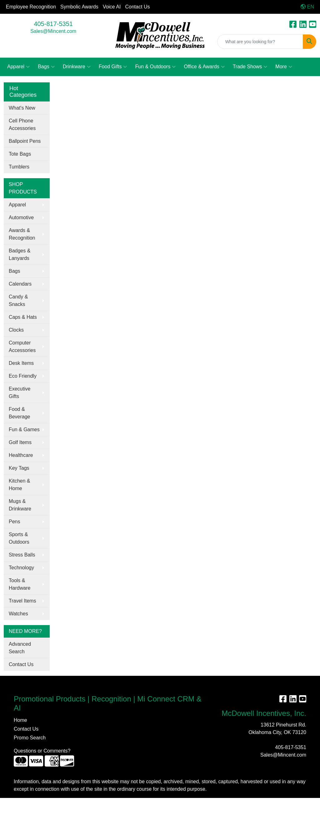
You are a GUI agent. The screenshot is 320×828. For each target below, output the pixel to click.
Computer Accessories (22, 346)
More (283, 66)
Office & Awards (204, 66)
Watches (18, 613)
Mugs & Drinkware (20, 505)
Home (20, 720)
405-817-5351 (53, 23)
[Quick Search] (260, 41)
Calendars (20, 284)
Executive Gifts (19, 392)
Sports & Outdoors (19, 538)
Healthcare (21, 455)
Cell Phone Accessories (22, 124)
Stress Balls (22, 554)
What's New (22, 108)
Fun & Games (24, 429)
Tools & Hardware (19, 584)
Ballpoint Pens (25, 141)
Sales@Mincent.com (53, 31)
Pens (14, 521)
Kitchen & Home (19, 484)
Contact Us (137, 6)
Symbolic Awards (79, 6)
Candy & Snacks (18, 300)
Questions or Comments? (42, 750)
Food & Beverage (19, 412)
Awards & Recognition (22, 234)
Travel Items (22, 600)
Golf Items (20, 442)
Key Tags (19, 468)
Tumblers (19, 166)
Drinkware (77, 66)
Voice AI (112, 6)
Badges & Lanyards (19, 254)
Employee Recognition (31, 6)
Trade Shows (250, 66)
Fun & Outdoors (155, 66)
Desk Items (21, 363)
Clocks (16, 330)
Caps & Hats (23, 317)
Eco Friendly (23, 376)
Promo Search (30, 737)
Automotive (21, 217)
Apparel (18, 66)
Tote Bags (20, 154)
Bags (46, 66)
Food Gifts (113, 66)
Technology (21, 567)
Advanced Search (20, 647)
